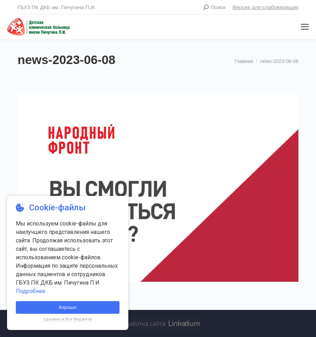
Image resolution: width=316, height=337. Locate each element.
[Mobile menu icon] (305, 27)
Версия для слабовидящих (265, 7)
